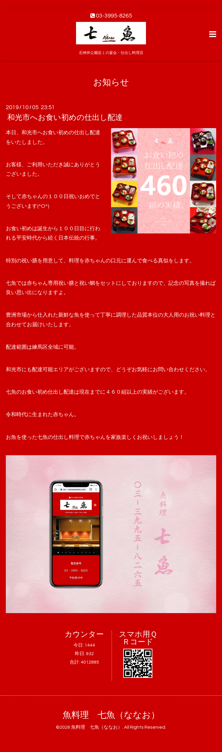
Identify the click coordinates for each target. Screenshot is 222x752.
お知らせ (111, 82)
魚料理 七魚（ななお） (111, 715)
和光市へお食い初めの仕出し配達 (65, 117)
